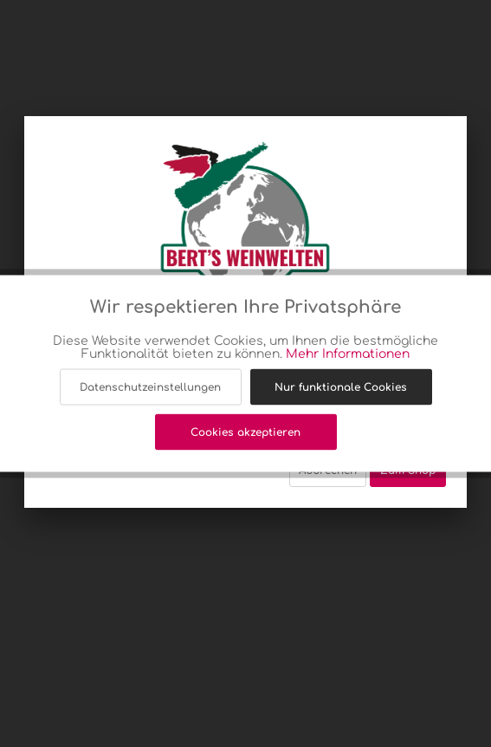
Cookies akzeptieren (245, 432)
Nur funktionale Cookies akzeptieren (341, 393)
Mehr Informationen (348, 354)
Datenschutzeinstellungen (150, 387)
